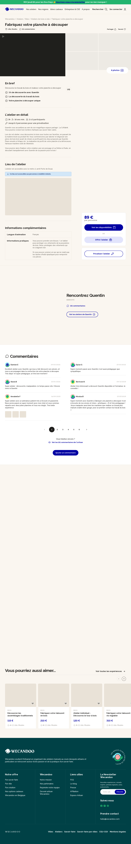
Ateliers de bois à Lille (40, 19)
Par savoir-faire (11, 780)
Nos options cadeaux (14, 791)
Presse (73, 787)
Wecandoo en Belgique (15, 795)
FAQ (72, 780)
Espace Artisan (76, 795)
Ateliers (20, 19)
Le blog (73, 784)
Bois (27, 19)
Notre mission (46, 780)
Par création (10, 787)
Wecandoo (10, 19)
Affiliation (74, 791)
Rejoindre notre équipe (50, 787)
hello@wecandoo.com (110, 819)
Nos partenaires (46, 784)
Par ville (8, 784)
